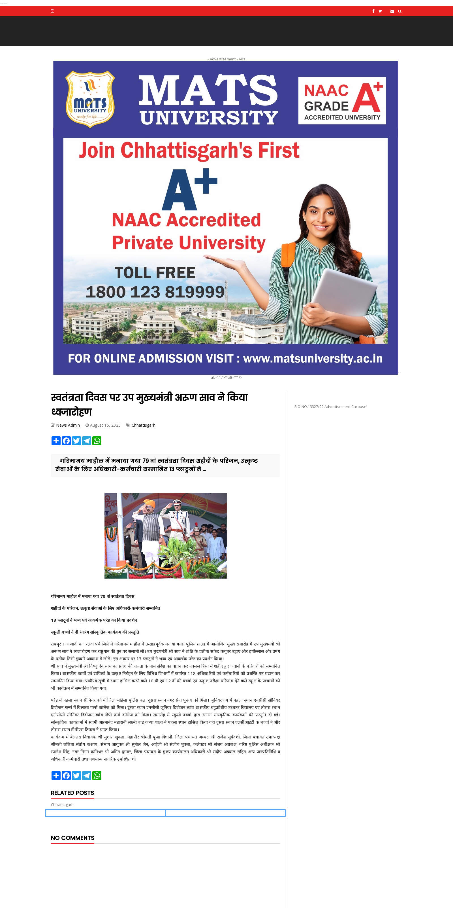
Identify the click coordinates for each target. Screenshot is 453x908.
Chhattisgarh (143, 425)
